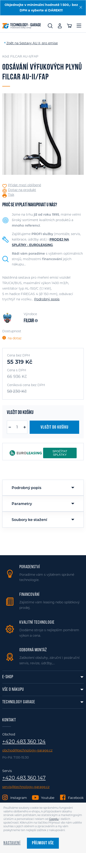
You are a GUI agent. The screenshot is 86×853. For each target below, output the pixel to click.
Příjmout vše (43, 843)
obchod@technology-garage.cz (27, 750)
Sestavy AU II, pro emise (38, 43)
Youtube (47, 798)
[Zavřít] (80, 7)
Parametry (22, 504)
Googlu (54, 819)
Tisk (11, 195)
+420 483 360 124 (24, 742)
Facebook (75, 798)
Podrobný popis (47, 299)
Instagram (18, 798)
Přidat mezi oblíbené (24, 185)
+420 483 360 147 (24, 778)
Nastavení (12, 843)
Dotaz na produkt (22, 190)
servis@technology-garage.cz (26, 787)
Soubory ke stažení (29, 520)
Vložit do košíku (54, 427)
